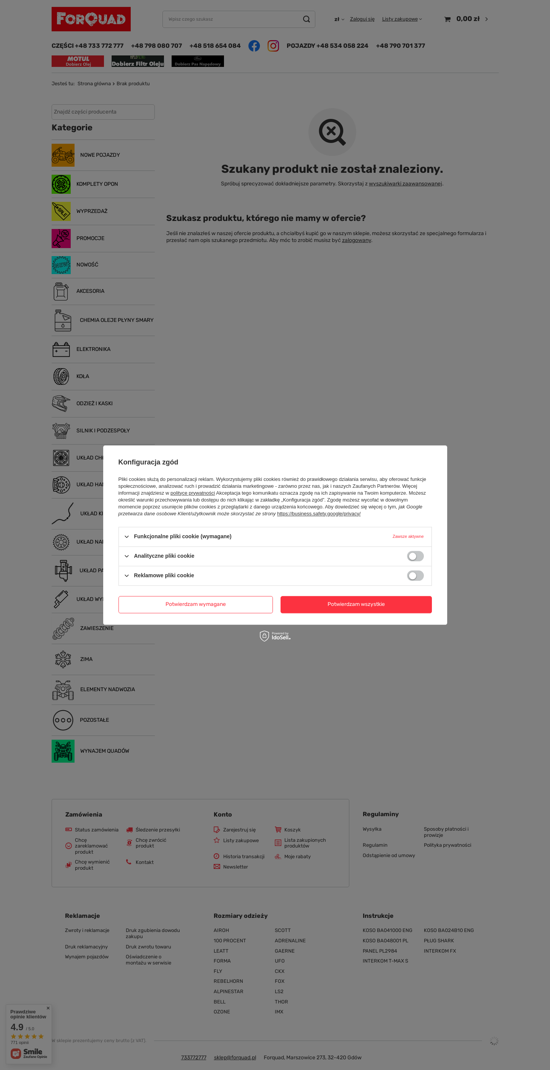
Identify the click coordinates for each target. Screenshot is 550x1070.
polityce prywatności (192, 493)
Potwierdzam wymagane (195, 604)
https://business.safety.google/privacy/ (319, 513)
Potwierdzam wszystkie (356, 604)
